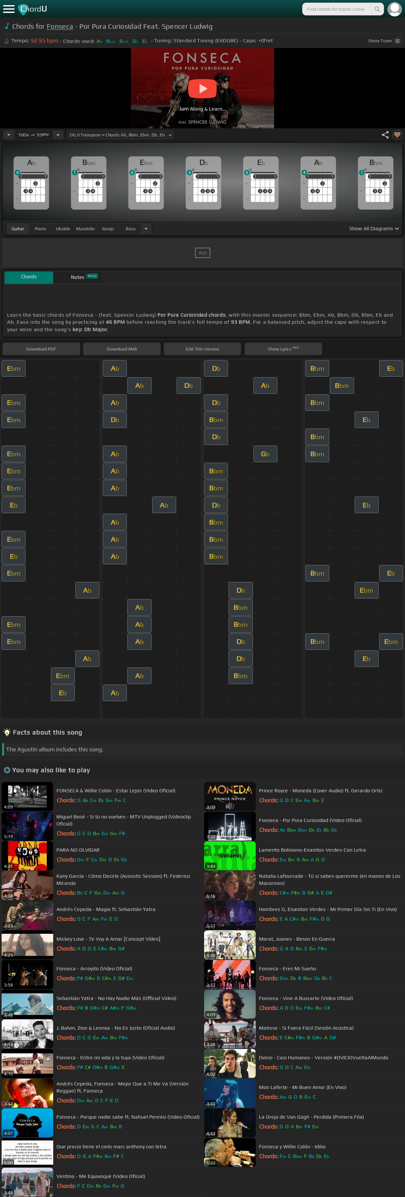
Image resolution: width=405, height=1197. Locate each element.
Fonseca (60, 26)
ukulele (63, 228)
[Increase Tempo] (58, 134)
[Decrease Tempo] (8, 134)
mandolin (85, 228)
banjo (108, 228)
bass (131, 228)
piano (40, 228)
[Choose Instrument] (146, 228)
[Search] (377, 9)
